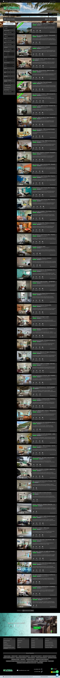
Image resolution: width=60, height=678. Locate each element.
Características (6, 89)
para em (9, 657)
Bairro (5, 42)
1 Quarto (33, 640)
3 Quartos (33, 643)
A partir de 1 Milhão (48, 647)
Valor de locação (7, 51)
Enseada (5, 642)
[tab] (9, 24)
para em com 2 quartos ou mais (16, 661)
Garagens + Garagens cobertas (7, 81)
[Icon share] (26, 9)
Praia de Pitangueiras (7, 645)
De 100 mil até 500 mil (49, 643)
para (7, 656)
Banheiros (5, 76)
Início (5, 14)
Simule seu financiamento (26, 1)
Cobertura (19, 642)
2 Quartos (33, 642)
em (31, 657)
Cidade (5, 34)
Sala (18, 645)
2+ (7, 70)
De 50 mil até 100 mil (49, 642)
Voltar (54, 14)
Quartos (5, 68)
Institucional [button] (11, 1)
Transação (5, 26)
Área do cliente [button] (52, 1)
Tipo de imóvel (6, 30)
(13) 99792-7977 (31, 6)
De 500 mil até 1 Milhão (49, 645)
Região (5, 38)
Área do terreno (6, 62)
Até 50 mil (47, 640)
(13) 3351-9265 (31, 8)
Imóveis (6, 1)
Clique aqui (36, 627)
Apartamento (20, 640)
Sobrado (19, 647)
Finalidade (6, 47)
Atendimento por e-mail (23, 670)
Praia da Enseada (7, 640)
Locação (9, 14)
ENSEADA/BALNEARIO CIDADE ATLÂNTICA (9, 648)
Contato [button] (17, 1)
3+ (10, 70)
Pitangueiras (6, 643)
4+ (13, 70)
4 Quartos (33, 645)
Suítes (5, 72)
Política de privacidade (44, 676)
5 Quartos (33, 647)
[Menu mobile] (3, 1)
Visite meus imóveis (51, 10)
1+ (5, 70)
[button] (40, 8)
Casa (18, 643)
